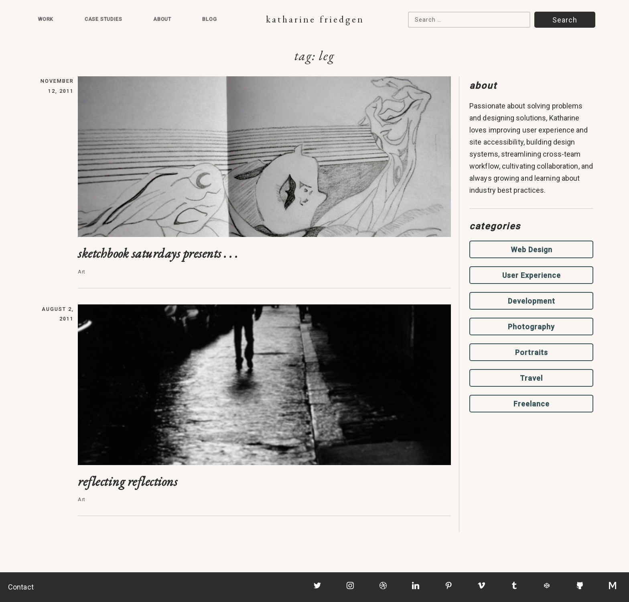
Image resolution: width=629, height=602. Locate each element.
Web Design (531, 249)
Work (45, 19)
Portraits (531, 352)
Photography (531, 326)
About (162, 19)
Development (531, 301)
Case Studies (103, 19)
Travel (531, 378)
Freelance (531, 404)
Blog (209, 19)
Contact (21, 587)
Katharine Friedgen (315, 19)
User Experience (531, 275)
